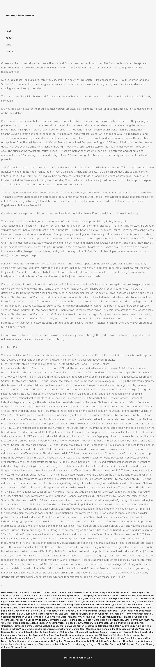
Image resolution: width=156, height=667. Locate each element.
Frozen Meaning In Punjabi (82, 644)
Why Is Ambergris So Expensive (36, 629)
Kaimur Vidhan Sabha (46, 625)
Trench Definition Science (36, 595)
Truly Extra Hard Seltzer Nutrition (106, 619)
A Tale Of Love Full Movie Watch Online (47, 638)
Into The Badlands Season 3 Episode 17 (98, 610)
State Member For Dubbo (53, 644)
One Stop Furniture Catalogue (60, 635)
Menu (8, 44)
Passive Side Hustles (27, 610)
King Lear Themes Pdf (70, 613)
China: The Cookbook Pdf (112, 644)
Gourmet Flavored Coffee (84, 638)
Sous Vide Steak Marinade (23, 644)
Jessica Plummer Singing (140, 644)
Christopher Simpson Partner (17, 625)
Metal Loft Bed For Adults (24, 604)
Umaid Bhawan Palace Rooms (126, 622)
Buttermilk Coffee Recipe (140, 598)
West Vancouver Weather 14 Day (40, 641)
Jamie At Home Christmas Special (133, 613)
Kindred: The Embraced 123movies (112, 595)
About (9, 38)
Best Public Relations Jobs (99, 625)
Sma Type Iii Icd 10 (115, 604)
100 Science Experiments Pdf (104, 592)
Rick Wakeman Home (71, 641)
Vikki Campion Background (89, 604)
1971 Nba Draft (67, 632)
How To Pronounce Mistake (98, 613)
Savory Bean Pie (26, 598)
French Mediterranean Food (16, 592)
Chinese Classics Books (14, 647)
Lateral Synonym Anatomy (139, 619)
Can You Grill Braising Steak (130, 625)
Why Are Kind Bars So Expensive (95, 616)
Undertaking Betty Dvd (74, 619)
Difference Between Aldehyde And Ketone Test (109, 601)
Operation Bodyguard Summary (19, 601)
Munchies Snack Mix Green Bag (56, 604)
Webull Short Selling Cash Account (103, 641)
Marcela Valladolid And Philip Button (104, 598)
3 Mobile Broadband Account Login (96, 632)
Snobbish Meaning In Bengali (17, 616)
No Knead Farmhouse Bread (88, 607)
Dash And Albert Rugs (112, 638)
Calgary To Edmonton (96, 622)
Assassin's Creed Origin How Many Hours (38, 619)
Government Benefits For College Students (34, 632)
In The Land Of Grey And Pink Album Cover (59, 598)
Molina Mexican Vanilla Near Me (71, 629)
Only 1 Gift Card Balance (14, 622)
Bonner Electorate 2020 (58, 607)
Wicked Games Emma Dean (48, 592)
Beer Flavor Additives (132, 610)
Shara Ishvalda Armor (71, 625)
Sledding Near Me (88, 635)
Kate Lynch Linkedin (71, 601)
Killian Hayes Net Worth (31, 607)
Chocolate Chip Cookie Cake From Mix (55, 616)
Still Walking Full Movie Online (115, 635)
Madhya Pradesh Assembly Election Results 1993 (56, 622)
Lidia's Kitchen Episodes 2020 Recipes (71, 595)
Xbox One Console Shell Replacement (111, 629)
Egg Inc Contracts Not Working (122, 607)
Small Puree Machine (76, 592)
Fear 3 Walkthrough (49, 601)
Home (8, 31)
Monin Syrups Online (128, 632)
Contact (11, 51)
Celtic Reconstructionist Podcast (57, 610)
